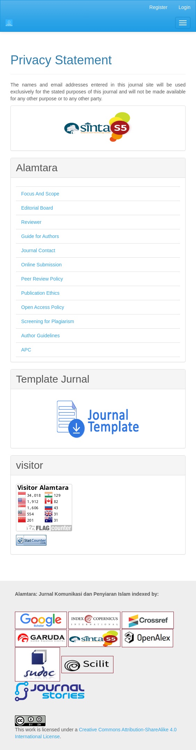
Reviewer (31, 222)
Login (184, 7)
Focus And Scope (40, 193)
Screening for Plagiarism (47, 321)
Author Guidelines (40, 335)
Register (159, 7)
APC (26, 350)
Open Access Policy (42, 307)
